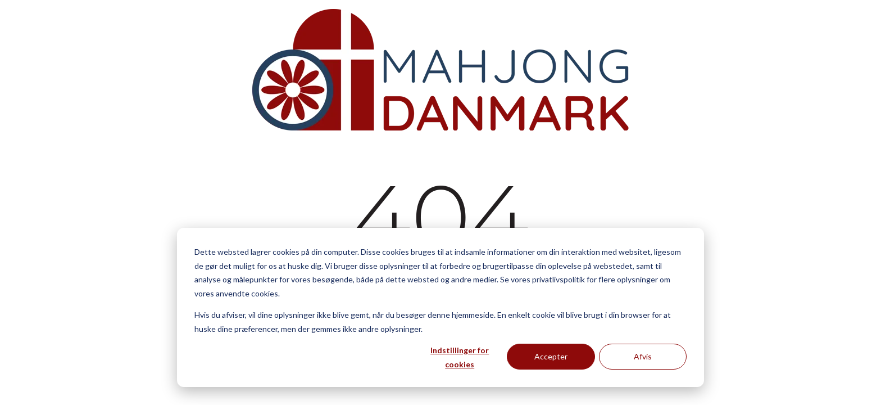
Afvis (643, 356)
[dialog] (440, 307)
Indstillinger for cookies (459, 357)
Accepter (550, 356)
